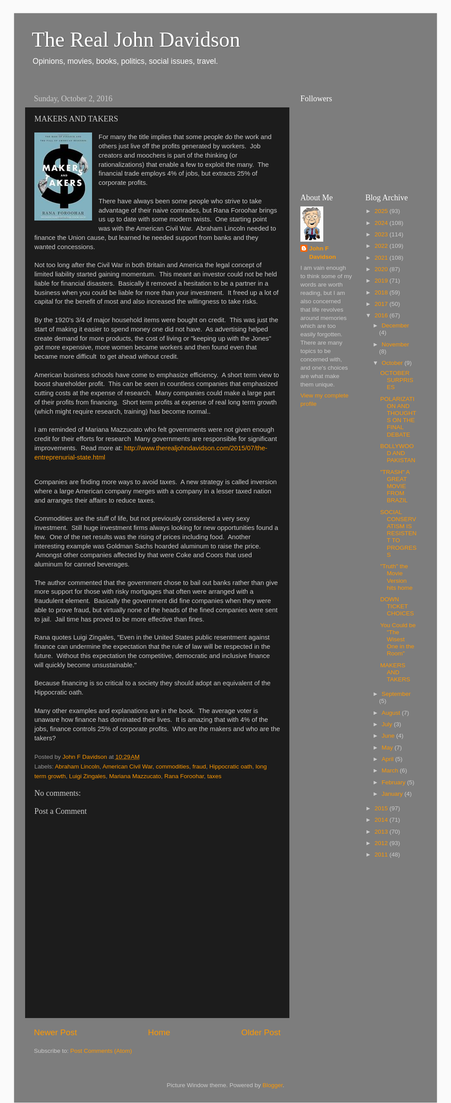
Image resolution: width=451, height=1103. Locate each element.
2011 (381, 854)
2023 (381, 234)
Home (159, 1032)
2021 (381, 257)
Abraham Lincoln (77, 766)
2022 (381, 246)
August (392, 713)
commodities (172, 766)
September (396, 694)
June (389, 735)
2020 (381, 269)
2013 (381, 831)
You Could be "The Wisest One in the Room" (398, 639)
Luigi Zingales (87, 776)
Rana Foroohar (184, 776)
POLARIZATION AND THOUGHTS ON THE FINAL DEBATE (398, 417)
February (394, 782)
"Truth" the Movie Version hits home (396, 577)
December (395, 325)
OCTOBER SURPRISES (396, 380)
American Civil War (128, 766)
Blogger (272, 1085)
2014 (381, 819)
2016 (381, 315)
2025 (381, 211)
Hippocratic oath (230, 766)
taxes (214, 776)
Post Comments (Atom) (101, 1051)
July (388, 724)
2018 (381, 292)
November (395, 344)
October (393, 363)
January (393, 793)
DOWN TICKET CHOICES (397, 606)
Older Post (261, 1032)
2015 (381, 808)
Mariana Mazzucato (135, 776)
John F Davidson (322, 252)
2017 (381, 304)
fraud (199, 766)
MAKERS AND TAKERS (395, 672)
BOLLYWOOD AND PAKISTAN (397, 453)
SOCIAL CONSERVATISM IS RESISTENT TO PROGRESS (398, 533)
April (389, 759)
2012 (381, 843)
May (388, 747)
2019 (381, 280)
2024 (381, 223)
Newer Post (55, 1032)
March (391, 770)
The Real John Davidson (136, 39)
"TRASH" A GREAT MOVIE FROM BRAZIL (395, 486)
